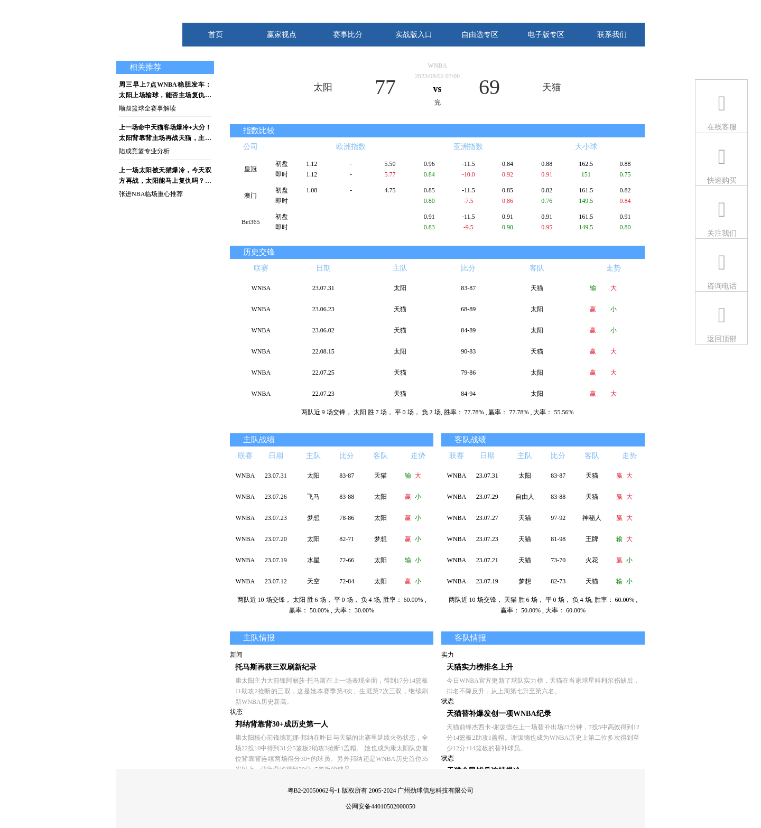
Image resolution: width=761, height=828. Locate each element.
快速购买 (722, 180)
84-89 (468, 330)
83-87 (468, 288)
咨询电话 (722, 286)
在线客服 (722, 127)
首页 (215, 35)
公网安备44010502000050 (380, 806)
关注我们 (722, 233)
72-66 (346, 560)
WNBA (437, 65)
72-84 (346, 581)
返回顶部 (722, 339)
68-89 (468, 309)
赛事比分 (348, 35)
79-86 (468, 372)
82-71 (346, 539)
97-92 (558, 518)
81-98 (558, 539)
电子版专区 (545, 35)
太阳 (322, 87)
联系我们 (612, 35)
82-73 (558, 581)
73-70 (558, 560)
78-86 (346, 518)
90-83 (468, 351)
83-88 (346, 496)
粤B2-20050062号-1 (313, 790)
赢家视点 (281, 35)
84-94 (468, 393)
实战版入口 (413, 35)
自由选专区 (479, 35)
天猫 (551, 87)
